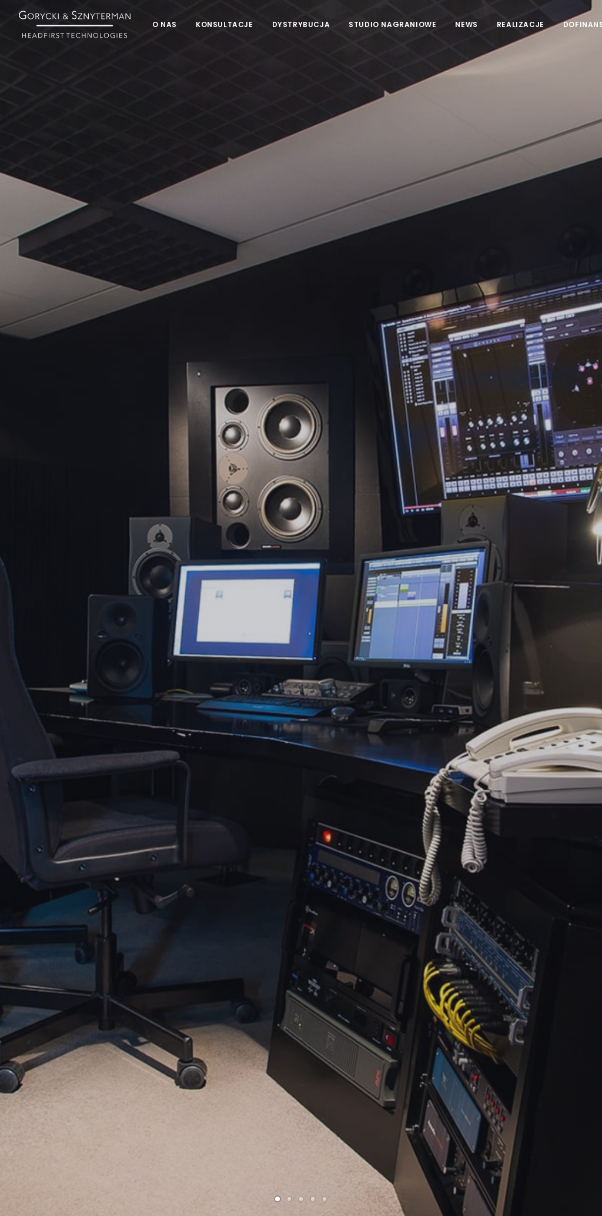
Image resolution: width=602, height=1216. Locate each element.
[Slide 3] (301, 406)
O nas (164, 24)
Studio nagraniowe (392, 24)
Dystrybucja (301, 24)
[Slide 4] (313, 406)
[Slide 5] (324, 406)
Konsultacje (224, 24)
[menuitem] (164, 24)
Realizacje (520, 24)
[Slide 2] (289, 406)
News (466, 24)
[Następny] (574, 236)
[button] (26, 955)
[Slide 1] (277, 406)
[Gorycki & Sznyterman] (75, 24)
